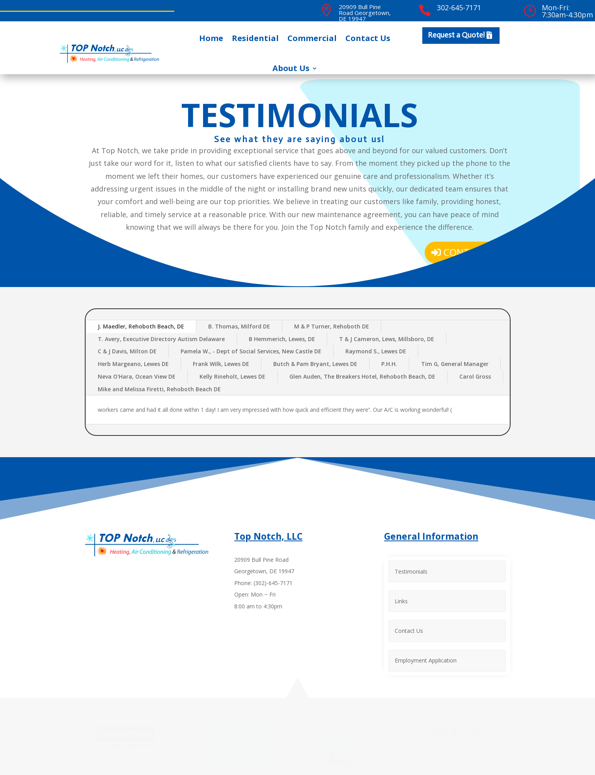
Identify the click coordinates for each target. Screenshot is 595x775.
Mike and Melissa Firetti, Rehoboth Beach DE (159, 389)
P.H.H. (389, 364)
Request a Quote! (456, 34)
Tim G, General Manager (455, 364)
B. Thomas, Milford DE (239, 326)
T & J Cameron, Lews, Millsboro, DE (386, 339)
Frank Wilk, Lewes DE (221, 364)
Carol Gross (475, 376)
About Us (291, 68)
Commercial (312, 38)
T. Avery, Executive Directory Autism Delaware (161, 339)
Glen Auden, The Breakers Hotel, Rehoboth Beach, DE (362, 376)
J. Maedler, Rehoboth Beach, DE (141, 326)
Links (401, 600)
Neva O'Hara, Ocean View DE (136, 376)
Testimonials (411, 570)
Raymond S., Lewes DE (375, 351)
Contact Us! (474, 252)
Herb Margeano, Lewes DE (133, 364)
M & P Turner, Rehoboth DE (331, 326)
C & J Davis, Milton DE (127, 351)
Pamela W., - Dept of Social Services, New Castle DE (251, 351)
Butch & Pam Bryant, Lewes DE (315, 364)
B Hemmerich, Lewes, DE (282, 339)
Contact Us (367, 38)
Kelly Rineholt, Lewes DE (232, 376)
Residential (255, 38)
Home (211, 38)
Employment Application (426, 657)
